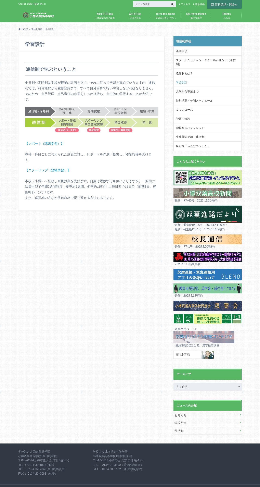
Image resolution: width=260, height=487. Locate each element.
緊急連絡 (200, 4)
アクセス (186, 4)
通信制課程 (196, 15)
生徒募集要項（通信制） (190, 128)
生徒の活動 (135, 15)
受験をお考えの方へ (165, 15)
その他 (226, 15)
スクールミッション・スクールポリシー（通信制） (206, 59)
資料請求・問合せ (224, 4)
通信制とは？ (184, 67)
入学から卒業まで (186, 85)
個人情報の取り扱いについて (80, 480)
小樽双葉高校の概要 (104, 15)
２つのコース (184, 102)
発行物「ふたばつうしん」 (191, 137)
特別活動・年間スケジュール (193, 93)
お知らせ (180, 405)
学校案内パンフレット (189, 119)
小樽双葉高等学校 (205, 480)
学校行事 (180, 413)
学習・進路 (182, 111)
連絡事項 (181, 50)
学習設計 (181, 76)
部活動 (178, 421)
